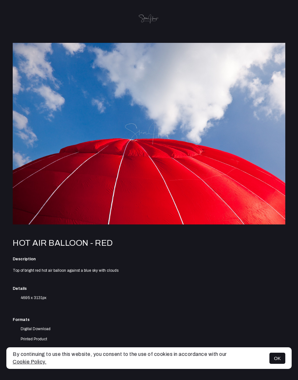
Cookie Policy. (29, 361)
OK (277, 358)
